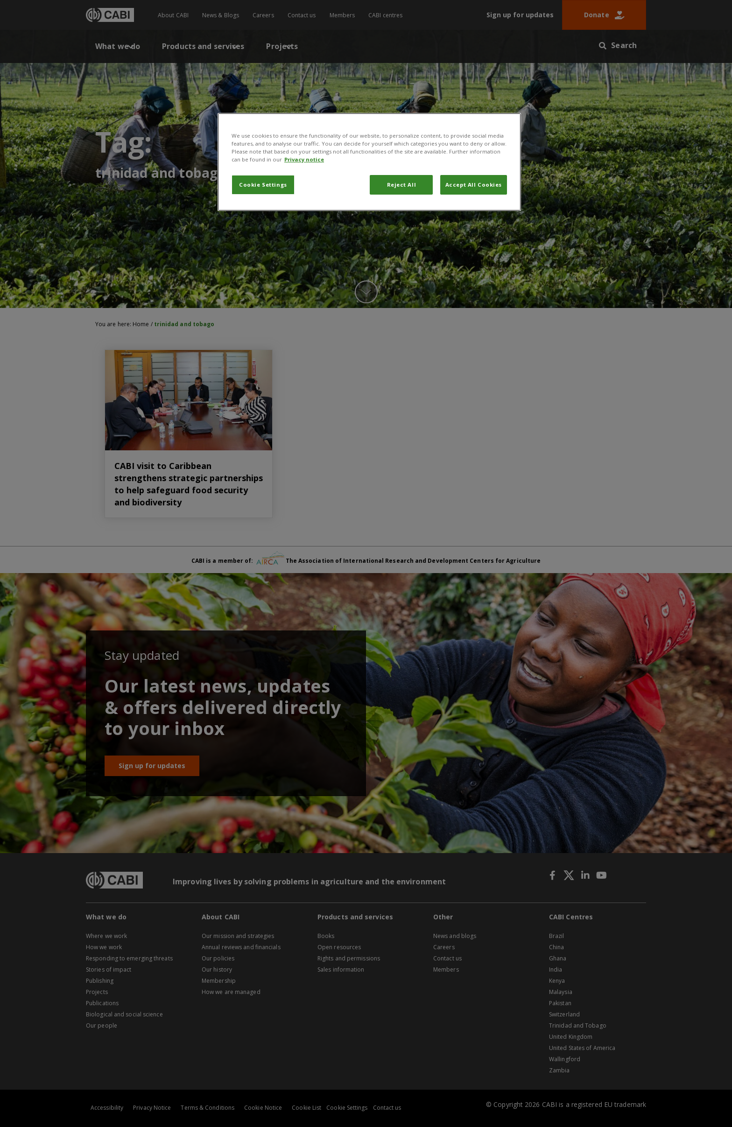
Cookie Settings (263, 184)
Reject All (401, 184)
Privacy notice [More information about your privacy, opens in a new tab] (304, 159)
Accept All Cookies (473, 184)
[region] (369, 162)
